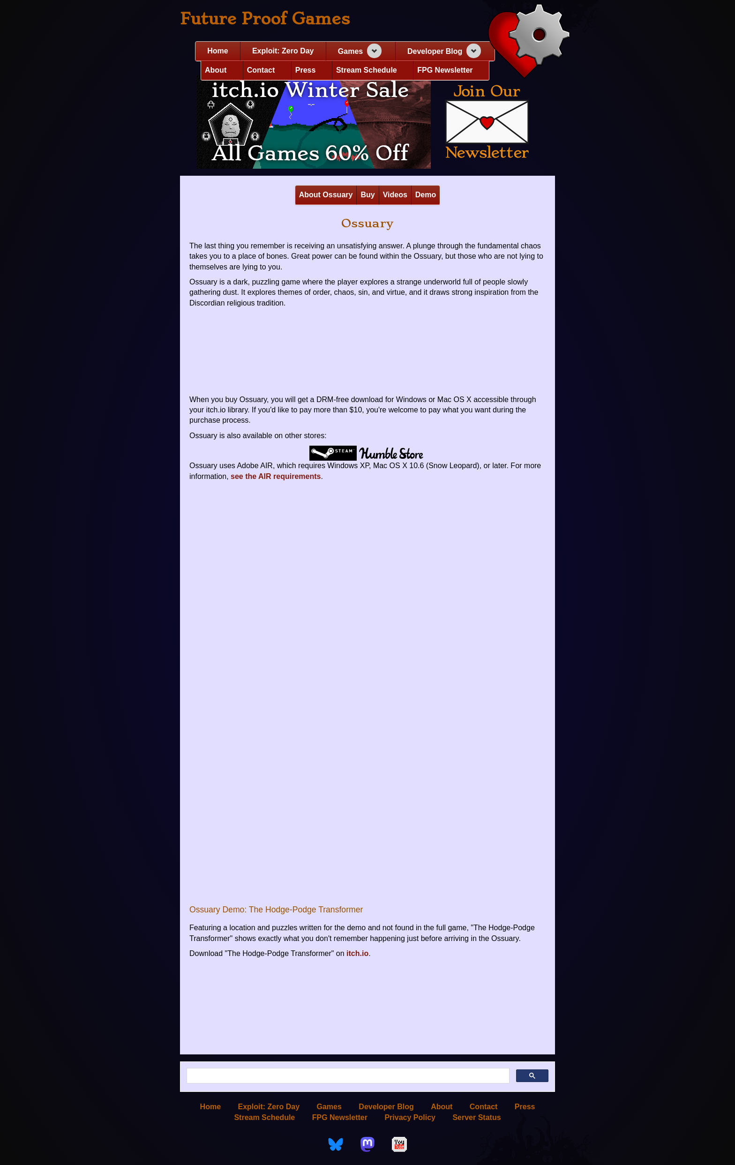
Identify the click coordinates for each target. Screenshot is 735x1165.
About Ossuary (326, 195)
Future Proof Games (265, 18)
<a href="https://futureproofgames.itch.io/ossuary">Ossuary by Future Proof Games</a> (367, 352)
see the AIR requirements (276, 476)
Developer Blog (434, 51)
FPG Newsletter (444, 70)
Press (305, 70)
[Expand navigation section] (374, 51)
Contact (261, 70)
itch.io (357, 953)
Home (217, 51)
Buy (367, 195)
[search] (347, 1076)
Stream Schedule (366, 70)
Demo (425, 195)
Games (350, 51)
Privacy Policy (409, 1117)
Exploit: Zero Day (283, 51)
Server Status (476, 1117)
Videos (395, 195)
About (215, 70)
